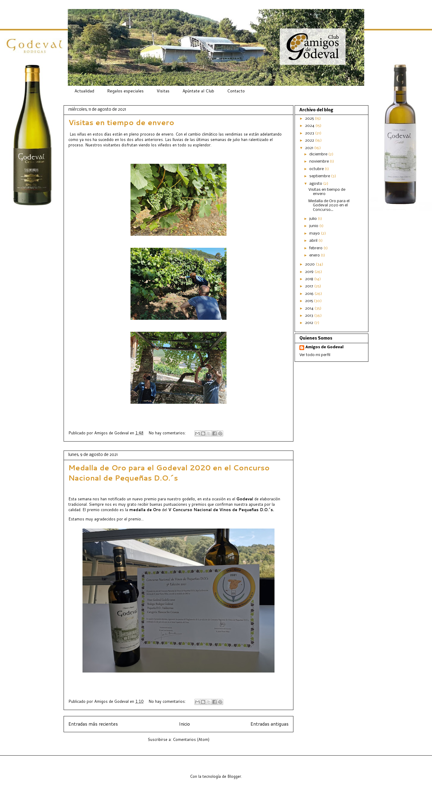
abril (313, 241)
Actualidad (84, 91)
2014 (309, 308)
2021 (309, 148)
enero (315, 255)
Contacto (236, 91)
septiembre (320, 176)
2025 (310, 119)
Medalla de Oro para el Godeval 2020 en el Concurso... (329, 205)
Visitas (163, 91)
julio (313, 219)
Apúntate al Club (198, 91)
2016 (309, 294)
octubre (317, 169)
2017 (309, 286)
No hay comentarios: (167, 433)
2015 (309, 301)
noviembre (319, 161)
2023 (310, 133)
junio (314, 226)
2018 (309, 279)
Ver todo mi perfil (314, 355)
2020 (310, 264)
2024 (310, 126)
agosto (316, 184)
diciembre (318, 154)
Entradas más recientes (93, 724)
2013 (309, 316)
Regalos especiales (125, 91)
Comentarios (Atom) (191, 739)
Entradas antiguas (269, 724)
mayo (315, 233)
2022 (310, 140)
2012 (309, 323)
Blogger (234, 776)
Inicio (184, 724)
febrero (316, 248)
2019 (309, 272)
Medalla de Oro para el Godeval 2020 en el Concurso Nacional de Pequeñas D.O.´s (169, 473)
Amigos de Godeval (112, 433)
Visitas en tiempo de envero (121, 122)
